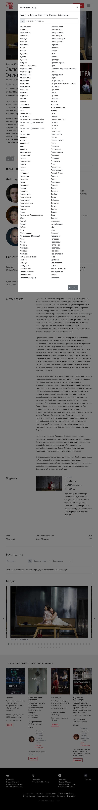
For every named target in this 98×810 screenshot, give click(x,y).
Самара (54, 116)
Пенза (53, 71)
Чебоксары (55, 242)
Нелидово (24, 265)
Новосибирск (56, 35)
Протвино (55, 89)
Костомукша (25, 194)
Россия (53, 15)
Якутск (53, 274)
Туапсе (54, 212)
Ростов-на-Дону (58, 107)
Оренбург (55, 59)
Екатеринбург (26, 113)
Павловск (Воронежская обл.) (63, 68)
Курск (22, 212)
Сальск (54, 113)
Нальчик (23, 259)
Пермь (53, 77)
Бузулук (23, 56)
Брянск (23, 50)
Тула (53, 215)
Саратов (54, 125)
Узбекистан (63, 15)
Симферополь (57, 152)
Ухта (53, 230)
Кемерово (24, 173)
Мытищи (23, 253)
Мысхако (24, 250)
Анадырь (23, 29)
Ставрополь (56, 167)
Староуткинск (56, 170)
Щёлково (55, 259)
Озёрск (54, 50)
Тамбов (54, 194)
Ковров (23, 188)
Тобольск (55, 200)
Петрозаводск (57, 80)
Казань (23, 158)
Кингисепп (24, 176)
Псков (53, 92)
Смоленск (55, 155)
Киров (22, 182)
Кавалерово (25, 155)
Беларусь (24, 15)
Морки (23, 242)
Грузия (33, 15)
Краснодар (24, 200)
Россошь (54, 104)
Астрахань (24, 35)
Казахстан (43, 15)
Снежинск (55, 158)
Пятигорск (55, 98)
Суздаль (54, 176)
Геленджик (24, 104)
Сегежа (54, 137)
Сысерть (54, 185)
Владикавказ (25, 77)
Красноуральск (26, 203)
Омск (53, 53)
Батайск (23, 41)
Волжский (24, 89)
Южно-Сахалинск (58, 268)
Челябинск (55, 245)
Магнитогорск (26, 233)
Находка (24, 262)
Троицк (54, 209)
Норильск (55, 44)
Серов (53, 143)
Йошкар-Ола (25, 152)
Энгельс (54, 265)
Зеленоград (25, 134)
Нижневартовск (27, 271)
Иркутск (23, 149)
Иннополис (24, 143)
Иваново (24, 137)
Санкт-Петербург (58, 119)
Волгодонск (25, 86)
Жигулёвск (24, 116)
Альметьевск (25, 26)
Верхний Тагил (26, 68)
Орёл (53, 65)
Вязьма (23, 101)
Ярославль (55, 277)
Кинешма (24, 179)
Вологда (23, 92)
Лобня (22, 227)
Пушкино (54, 95)
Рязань (54, 110)
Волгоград (24, 83)
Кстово (23, 209)
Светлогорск (56, 131)
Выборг (23, 98)
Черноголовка (57, 253)
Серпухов (55, 146)
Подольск (55, 86)
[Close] (77, 7)
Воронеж (24, 95)
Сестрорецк (56, 149)
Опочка (54, 56)
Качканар (24, 170)
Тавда (53, 188)
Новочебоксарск (58, 38)
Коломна (24, 191)
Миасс (22, 239)
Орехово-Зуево (57, 62)
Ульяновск (55, 221)
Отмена (72, 287)
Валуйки (23, 62)
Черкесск (54, 250)
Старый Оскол (57, 173)
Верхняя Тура (25, 71)
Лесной (23, 221)
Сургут (53, 179)
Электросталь (57, 262)
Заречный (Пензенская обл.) (32, 119)
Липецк (23, 224)
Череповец (55, 248)
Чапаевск (55, 239)
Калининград (25, 161)
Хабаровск (55, 236)
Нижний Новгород (28, 277)
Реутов (54, 101)
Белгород (24, 44)
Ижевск (23, 140)
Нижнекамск (25, 274)
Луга (22, 230)
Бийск (22, 47)
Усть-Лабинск (56, 224)
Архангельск (25, 32)
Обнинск (54, 47)
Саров (53, 128)
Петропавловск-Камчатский (63, 83)
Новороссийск (57, 32)
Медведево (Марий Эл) (30, 236)
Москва (23, 245)
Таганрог (54, 191)
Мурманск (24, 248)
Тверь (53, 197)
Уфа (52, 227)
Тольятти (55, 203)
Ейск (22, 110)
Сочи (53, 164)
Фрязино (54, 233)
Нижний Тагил (57, 26)
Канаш (23, 167)
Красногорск (25, 197)
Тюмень (54, 218)
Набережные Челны (28, 256)
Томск (53, 206)
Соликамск (55, 161)
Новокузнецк (56, 29)
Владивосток (25, 74)
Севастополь (56, 134)
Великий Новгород (28, 65)
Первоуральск (57, 74)
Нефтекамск (25, 268)
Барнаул (23, 38)
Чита (53, 256)
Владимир (24, 80)
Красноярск (25, 206)
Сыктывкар (55, 182)
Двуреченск (25, 107)
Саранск (54, 122)
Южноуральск (57, 271)
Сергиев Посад (57, 140)
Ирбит (22, 146)
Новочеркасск (57, 41)
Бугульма (24, 53)
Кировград (24, 185)
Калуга (23, 164)
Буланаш (23, 59)
